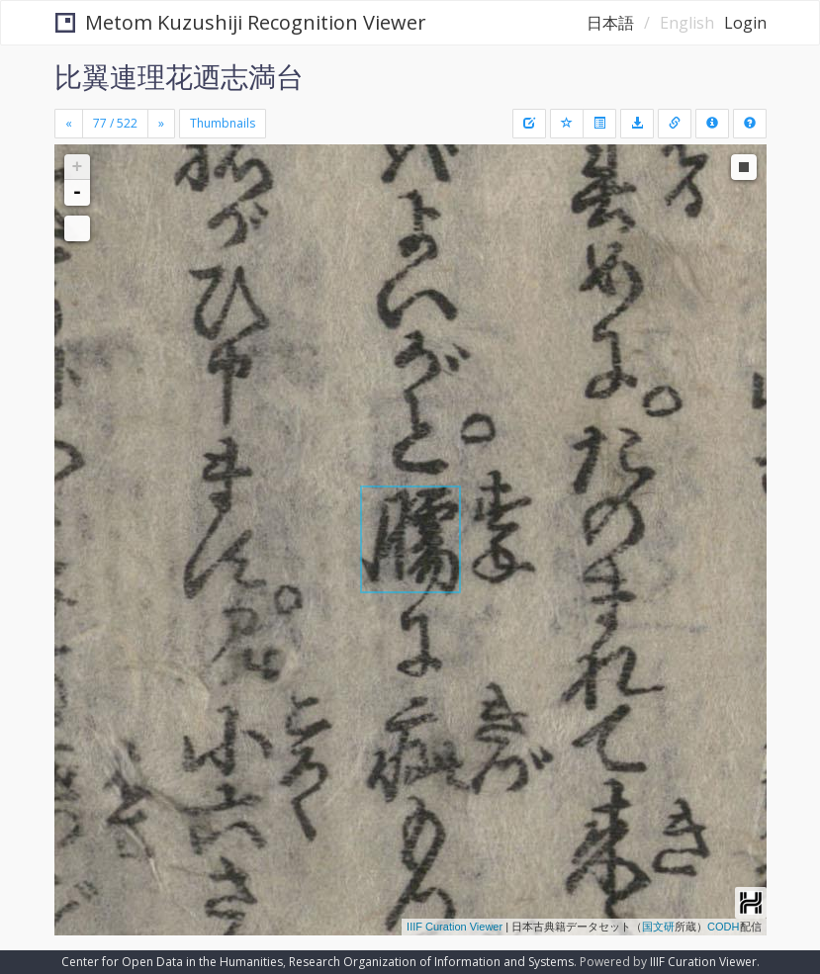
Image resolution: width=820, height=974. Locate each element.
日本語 (610, 23)
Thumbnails (222, 123)
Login (745, 23)
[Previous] (68, 123)
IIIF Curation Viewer (454, 926)
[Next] (161, 123)
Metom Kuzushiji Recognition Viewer (240, 22)
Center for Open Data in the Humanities (172, 961)
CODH (723, 926)
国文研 (658, 926)
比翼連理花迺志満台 (179, 76)
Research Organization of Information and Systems (431, 961)
